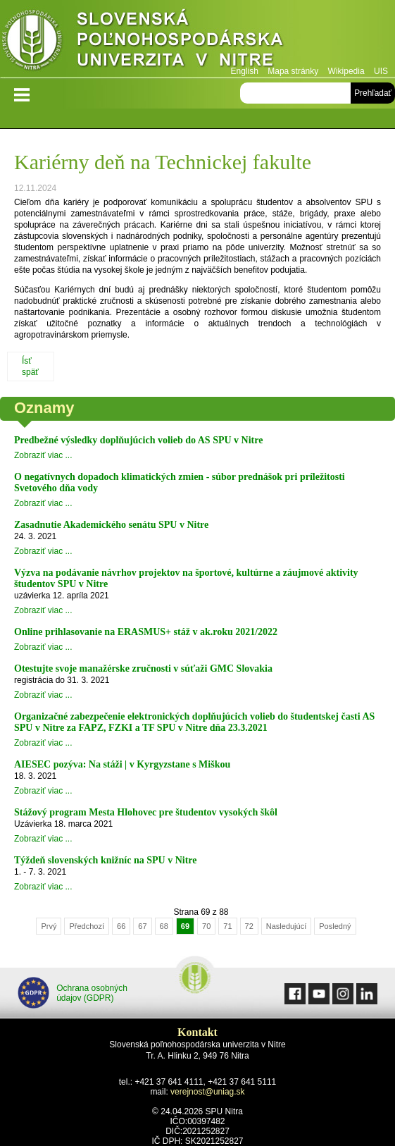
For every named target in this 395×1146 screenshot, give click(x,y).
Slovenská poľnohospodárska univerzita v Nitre (172, 38)
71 (227, 926)
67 (142, 926)
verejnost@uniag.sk (207, 1092)
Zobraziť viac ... (43, 455)
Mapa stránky (293, 71)
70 (206, 926)
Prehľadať (372, 93)
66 (121, 926)
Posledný (335, 926)
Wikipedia (346, 71)
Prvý (48, 926)
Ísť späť (30, 366)
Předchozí (86, 926)
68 (164, 926)
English (244, 71)
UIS (381, 71)
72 (249, 926)
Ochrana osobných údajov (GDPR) (72, 993)
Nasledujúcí (286, 926)
